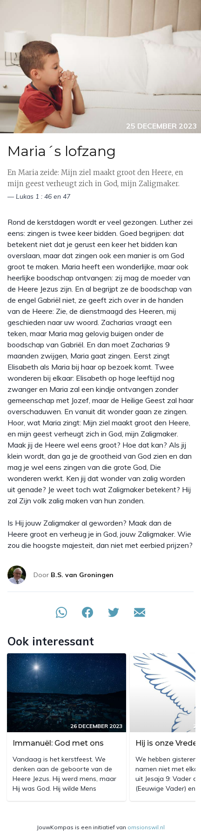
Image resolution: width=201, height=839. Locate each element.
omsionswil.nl (146, 827)
